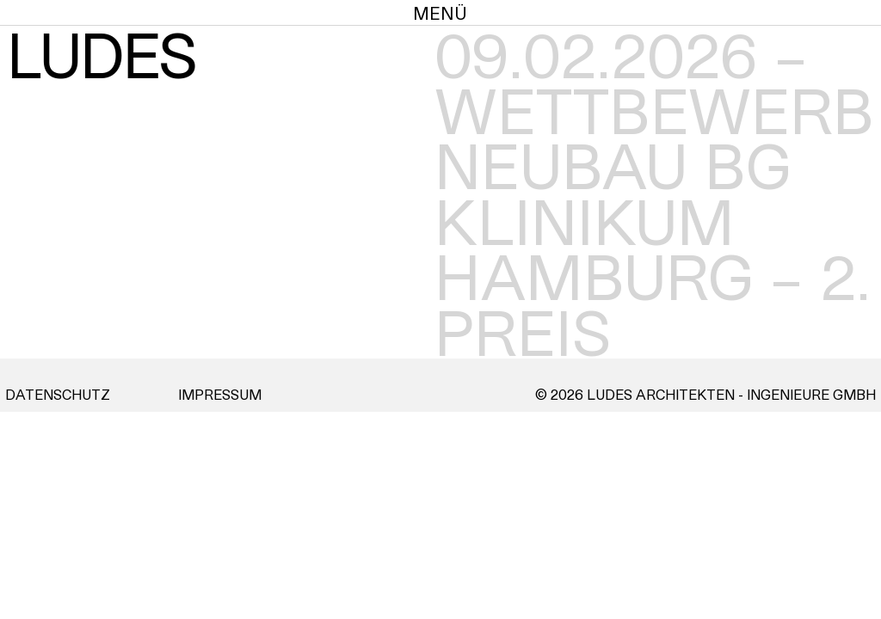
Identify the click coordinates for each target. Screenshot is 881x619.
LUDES (103, 58)
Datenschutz (57, 394)
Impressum (220, 394)
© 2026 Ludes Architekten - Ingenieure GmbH (705, 394)
